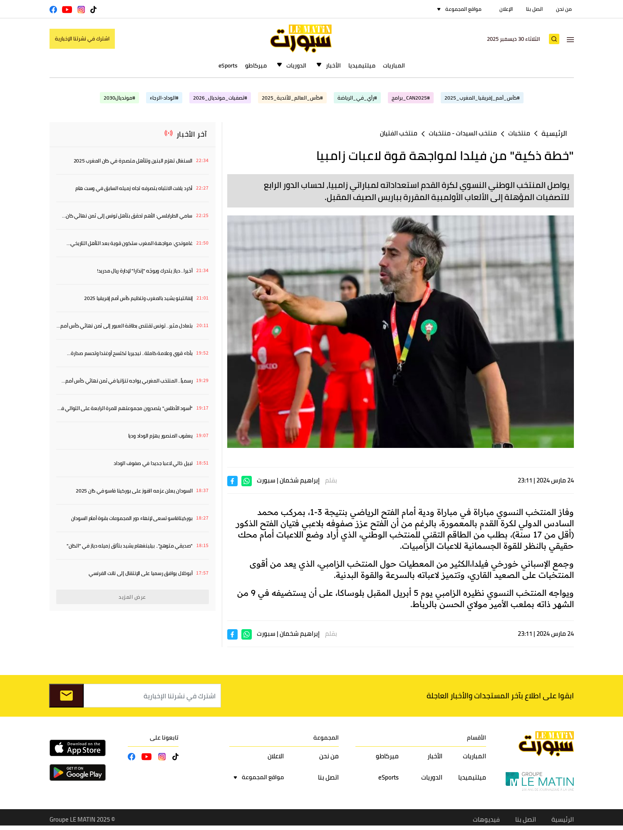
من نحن (564, 9)
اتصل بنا (534, 9)
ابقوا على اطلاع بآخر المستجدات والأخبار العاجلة (500, 695)
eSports (228, 65)
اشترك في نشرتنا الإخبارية (82, 38)
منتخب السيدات (476, 133)
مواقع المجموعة (463, 9)
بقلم (331, 480)
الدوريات (296, 65)
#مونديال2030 (119, 97)
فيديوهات (486, 819)
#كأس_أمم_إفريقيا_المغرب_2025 (482, 97)
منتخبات (519, 133)
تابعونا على (164, 737)
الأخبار (333, 65)
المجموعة (326, 737)
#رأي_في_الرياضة (357, 97)
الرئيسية (554, 133)
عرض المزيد (132, 597)
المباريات (394, 65)
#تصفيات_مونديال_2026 (220, 97)
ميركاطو (256, 65)
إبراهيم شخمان (300, 480)
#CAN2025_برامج (411, 97)
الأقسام (476, 737)
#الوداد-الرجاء (164, 97)
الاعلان (276, 756)
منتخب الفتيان (398, 133)
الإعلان (506, 9)
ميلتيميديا (361, 65)
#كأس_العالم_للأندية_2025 (292, 97)
